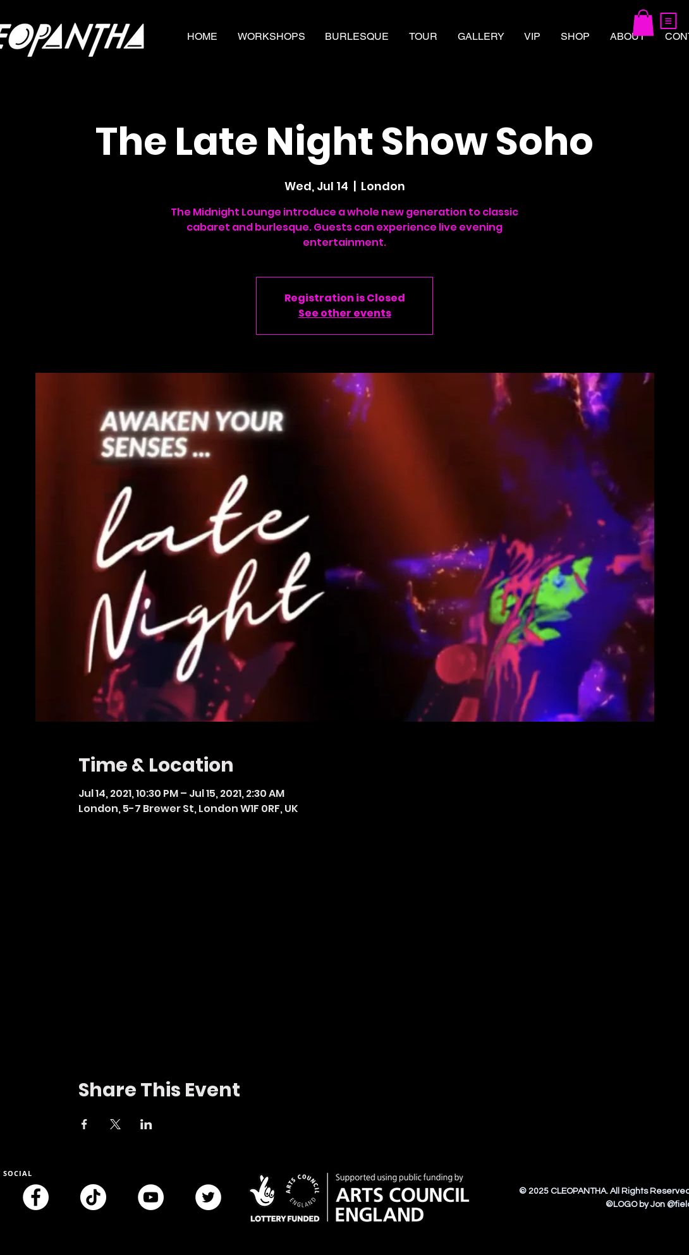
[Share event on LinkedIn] (146, 1124)
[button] (668, 21)
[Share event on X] (115, 1124)
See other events (344, 313)
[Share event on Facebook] (84, 1124)
